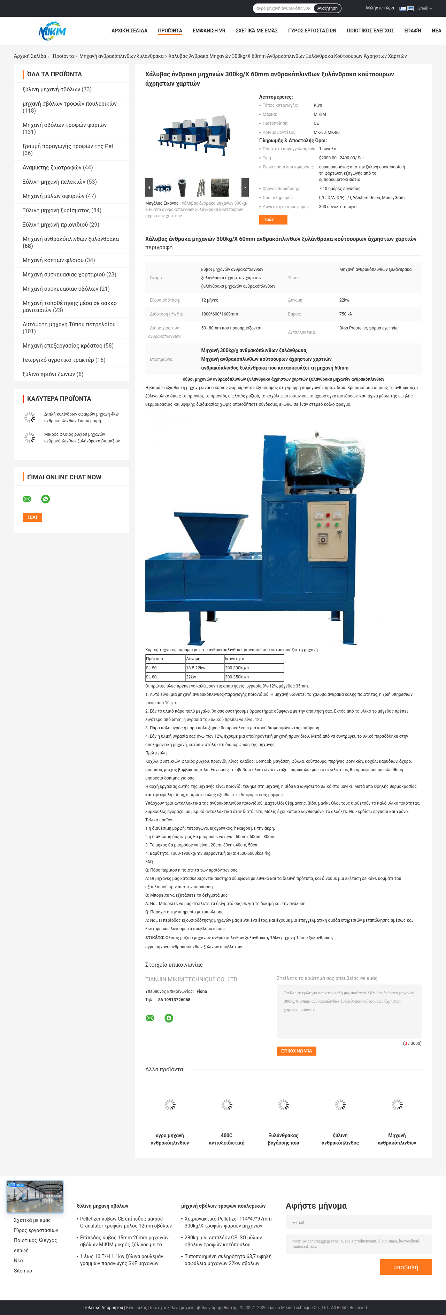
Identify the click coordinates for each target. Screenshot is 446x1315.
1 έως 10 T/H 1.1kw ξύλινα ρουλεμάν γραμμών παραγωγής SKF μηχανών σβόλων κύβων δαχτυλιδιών (121, 1261)
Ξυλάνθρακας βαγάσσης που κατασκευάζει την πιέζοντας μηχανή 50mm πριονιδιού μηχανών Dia (283, 1139)
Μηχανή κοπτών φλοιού (53, 260)
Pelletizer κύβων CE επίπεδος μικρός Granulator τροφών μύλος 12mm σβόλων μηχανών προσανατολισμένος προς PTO (126, 1223)
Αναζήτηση (327, 8)
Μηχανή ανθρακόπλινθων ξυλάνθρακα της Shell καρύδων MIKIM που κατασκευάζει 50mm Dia (397, 1139)
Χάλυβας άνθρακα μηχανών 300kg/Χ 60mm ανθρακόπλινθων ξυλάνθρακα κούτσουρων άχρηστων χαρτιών (196, 209)
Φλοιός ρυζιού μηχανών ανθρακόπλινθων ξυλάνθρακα (217, 937)
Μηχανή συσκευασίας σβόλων (60, 289)
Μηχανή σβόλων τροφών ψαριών (65, 125)
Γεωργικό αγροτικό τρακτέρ (58, 360)
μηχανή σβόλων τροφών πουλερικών (70, 103)
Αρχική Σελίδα (129, 30)
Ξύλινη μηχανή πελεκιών (54, 181)
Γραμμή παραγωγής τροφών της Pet (68, 146)
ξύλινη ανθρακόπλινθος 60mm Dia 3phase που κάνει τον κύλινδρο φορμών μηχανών (340, 1139)
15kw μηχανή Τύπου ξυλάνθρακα (301, 937)
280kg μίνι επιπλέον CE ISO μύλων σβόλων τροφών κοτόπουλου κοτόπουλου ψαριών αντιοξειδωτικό (226, 1242)
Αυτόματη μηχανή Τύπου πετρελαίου (69, 324)
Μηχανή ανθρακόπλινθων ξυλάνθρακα (121, 56)
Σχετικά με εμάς (257, 30)
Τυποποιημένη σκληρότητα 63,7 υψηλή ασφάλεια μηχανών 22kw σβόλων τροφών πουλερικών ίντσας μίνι (228, 1261)
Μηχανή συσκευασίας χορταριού (64, 274)
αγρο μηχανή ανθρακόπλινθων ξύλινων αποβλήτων (193, 946)
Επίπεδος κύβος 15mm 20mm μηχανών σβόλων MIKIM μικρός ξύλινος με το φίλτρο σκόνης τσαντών (124, 1242)
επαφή (413, 30)
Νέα (436, 30)
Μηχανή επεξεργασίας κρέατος (62, 345)
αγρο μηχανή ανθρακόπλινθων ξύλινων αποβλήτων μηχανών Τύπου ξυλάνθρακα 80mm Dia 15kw (170, 1139)
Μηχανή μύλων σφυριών (53, 196)
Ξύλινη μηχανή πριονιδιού (55, 224)
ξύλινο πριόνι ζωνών (49, 374)
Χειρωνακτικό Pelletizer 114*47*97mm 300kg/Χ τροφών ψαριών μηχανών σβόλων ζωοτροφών (228, 1223)
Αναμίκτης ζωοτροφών (52, 167)
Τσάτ (269, 219)
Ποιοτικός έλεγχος (370, 30)
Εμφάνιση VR (209, 30)
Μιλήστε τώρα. (380, 8)
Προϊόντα (170, 30)
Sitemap (23, 1271)
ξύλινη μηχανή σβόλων (51, 89)
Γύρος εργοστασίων (312, 30)
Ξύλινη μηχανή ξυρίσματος (56, 210)
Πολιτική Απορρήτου (103, 1307)
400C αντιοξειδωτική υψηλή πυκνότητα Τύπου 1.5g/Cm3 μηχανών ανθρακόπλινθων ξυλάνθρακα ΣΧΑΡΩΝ (227, 1139)
